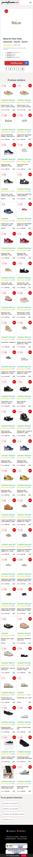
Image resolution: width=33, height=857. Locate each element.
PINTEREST (21, 831)
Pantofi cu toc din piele (10, 809)
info (14, 110)
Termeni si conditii (13, 837)
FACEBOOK (11, 831)
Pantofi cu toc (7, 819)
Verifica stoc (19, 63)
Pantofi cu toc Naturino (10, 803)
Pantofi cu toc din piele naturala (13, 814)
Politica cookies (22, 839)
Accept (23, 855)
